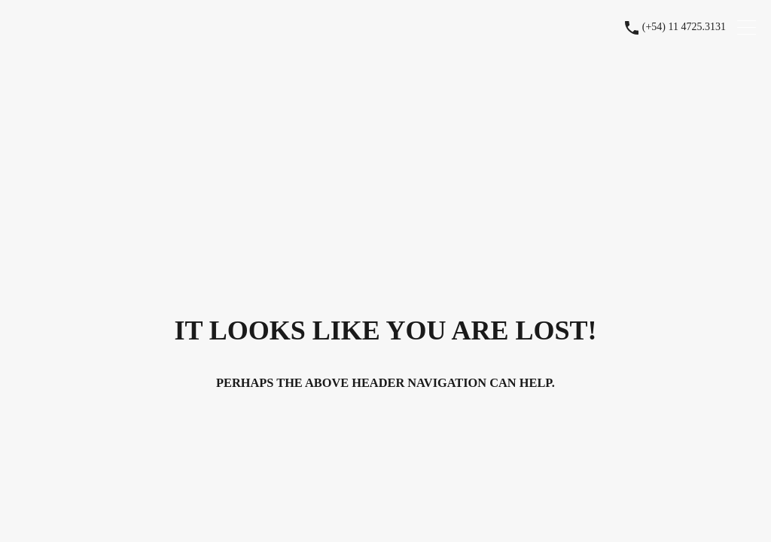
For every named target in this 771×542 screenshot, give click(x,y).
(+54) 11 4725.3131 (684, 26)
